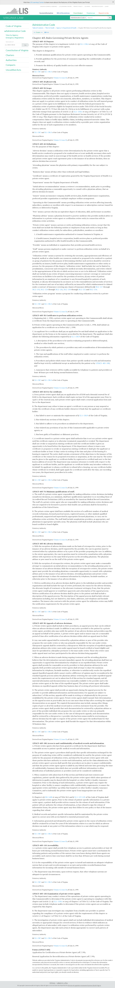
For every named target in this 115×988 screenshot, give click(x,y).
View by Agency (12, 35)
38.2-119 (36, 289)
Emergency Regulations (15, 38)
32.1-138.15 (48, 72)
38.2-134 (93, 289)
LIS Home (52, 983)
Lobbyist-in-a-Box (62, 983)
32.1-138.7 (37, 72)
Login (106, 6)
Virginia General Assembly (48, 6)
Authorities (11, 60)
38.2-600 (48, 797)
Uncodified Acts (13, 70)
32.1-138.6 (84, 44)
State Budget (78, 13)
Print (46, 32)
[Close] (113, 1)
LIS (18, 11)
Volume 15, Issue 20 (60, 78)
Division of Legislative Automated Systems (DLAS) (82, 985)
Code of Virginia (13, 26)
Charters (10, 55)
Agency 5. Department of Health (66, 28)
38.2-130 (67, 289)
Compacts (10, 65)
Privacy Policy (78, 6)
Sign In (99, 985)
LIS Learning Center (37, 2)
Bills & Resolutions (63, 13)
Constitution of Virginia (17, 50)
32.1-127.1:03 (79, 797)
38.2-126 (59, 289)
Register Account (97, 6)
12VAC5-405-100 (102, 363)
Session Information (46, 13)
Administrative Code (78, 18)
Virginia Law (91, 13)
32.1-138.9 (75, 336)
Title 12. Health (49, 28)
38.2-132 (82, 289)
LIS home (87, 6)
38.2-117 (99, 287)
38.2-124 (44, 289)
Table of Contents (37, 28)
